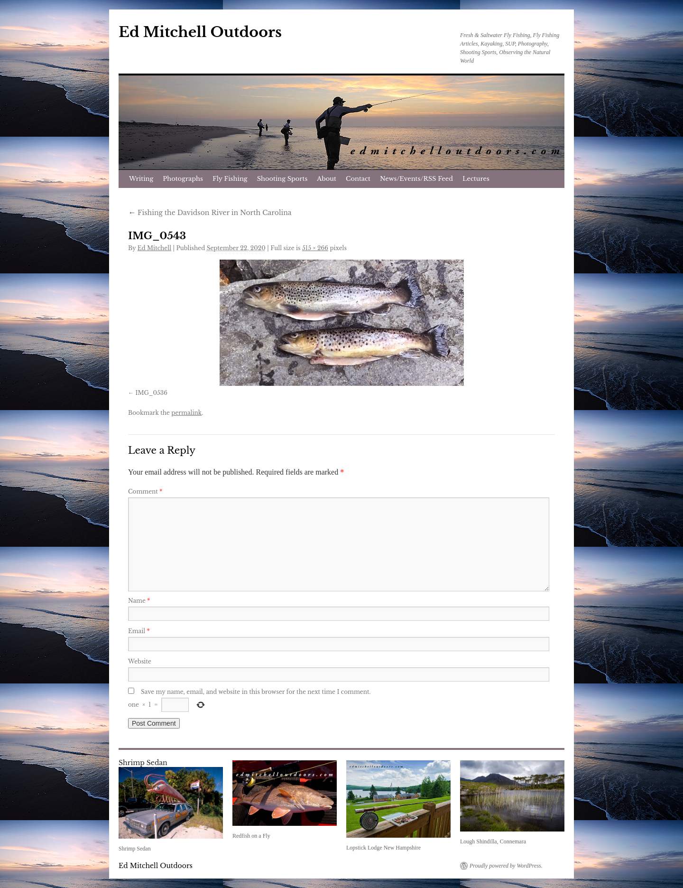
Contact (358, 179)
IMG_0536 (151, 392)
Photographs (183, 179)
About (326, 179)
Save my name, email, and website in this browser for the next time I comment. (256, 691)
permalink (186, 412)
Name (139, 600)
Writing (141, 179)
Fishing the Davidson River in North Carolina (210, 212)
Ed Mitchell (154, 248)
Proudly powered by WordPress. (506, 865)
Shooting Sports (282, 179)
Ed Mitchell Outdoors (200, 32)
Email (139, 631)
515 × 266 (315, 248)
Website (139, 661)
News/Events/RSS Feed (416, 179)
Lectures (475, 179)
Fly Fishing (230, 179)
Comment (145, 491)
